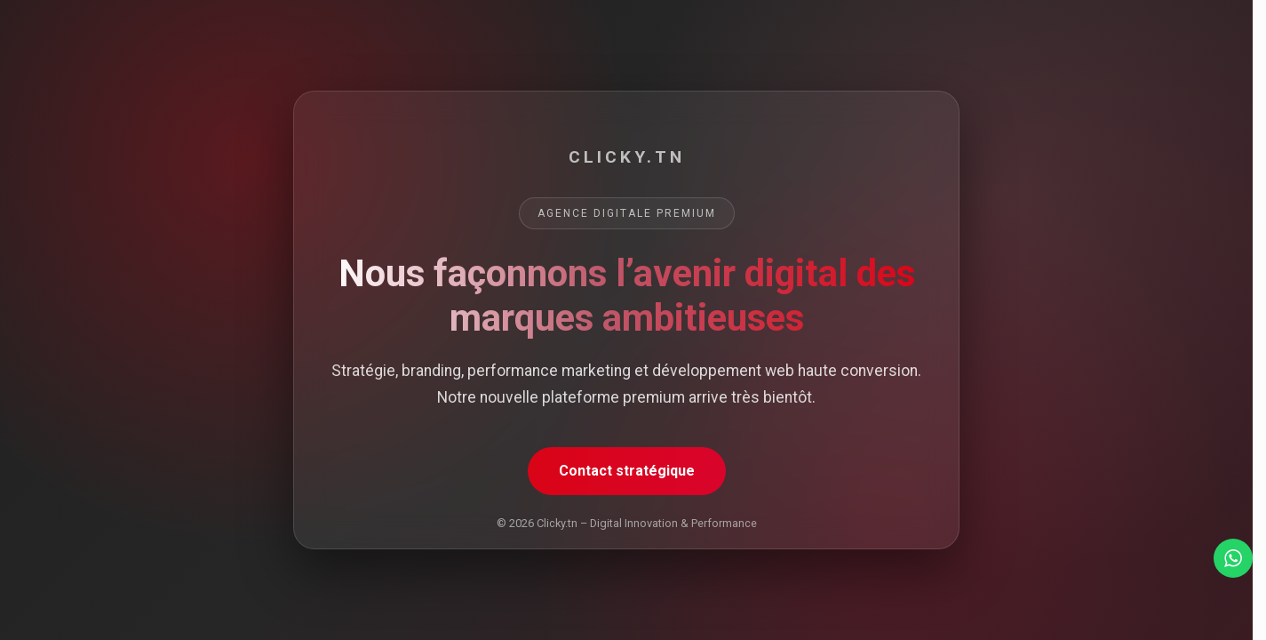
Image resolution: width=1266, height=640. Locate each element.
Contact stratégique (627, 470)
